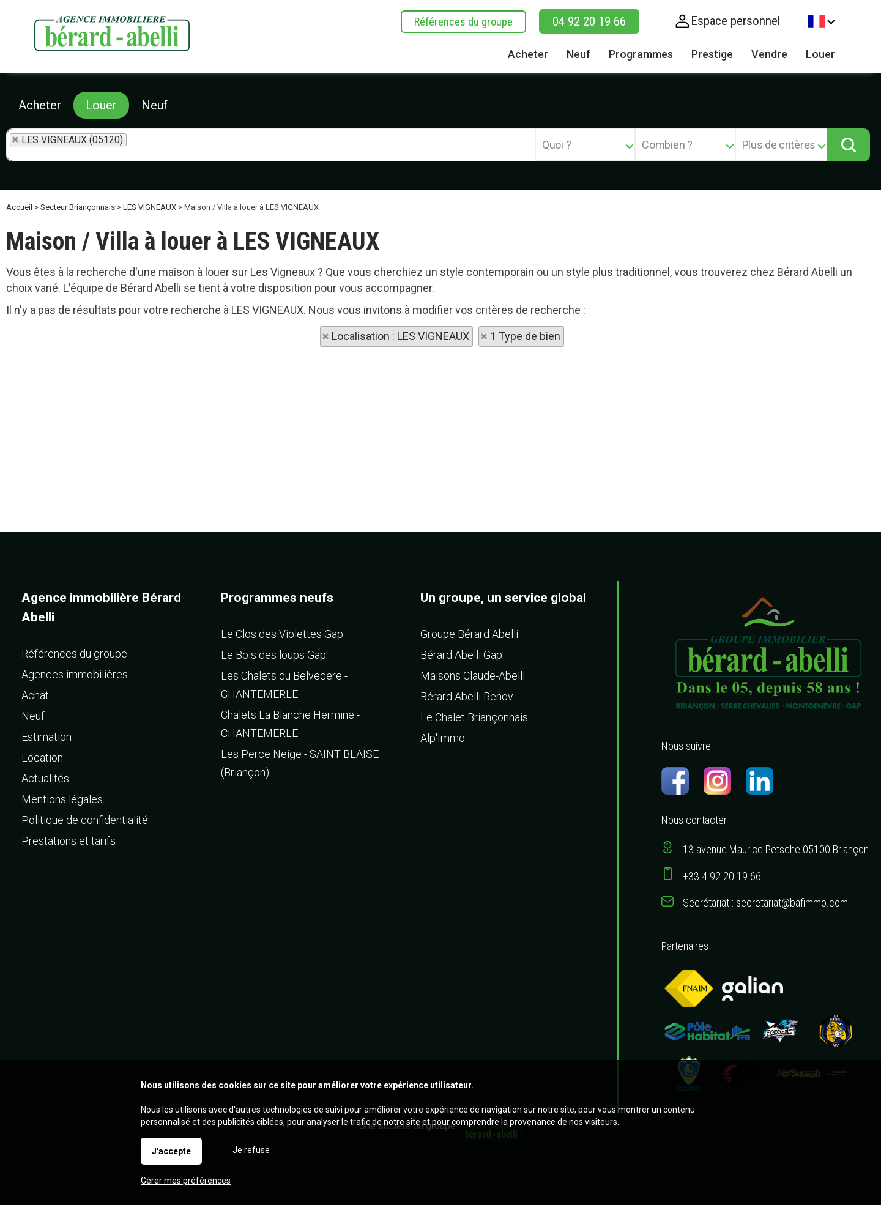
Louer (101, 105)
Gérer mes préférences (186, 1180)
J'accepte (171, 1151)
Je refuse (251, 1150)
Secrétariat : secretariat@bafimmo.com (765, 902)
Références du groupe (463, 21)
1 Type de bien (525, 336)
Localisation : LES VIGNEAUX (400, 336)
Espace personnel (735, 20)
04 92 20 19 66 (589, 21)
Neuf (154, 105)
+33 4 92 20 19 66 (722, 876)
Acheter (39, 105)
